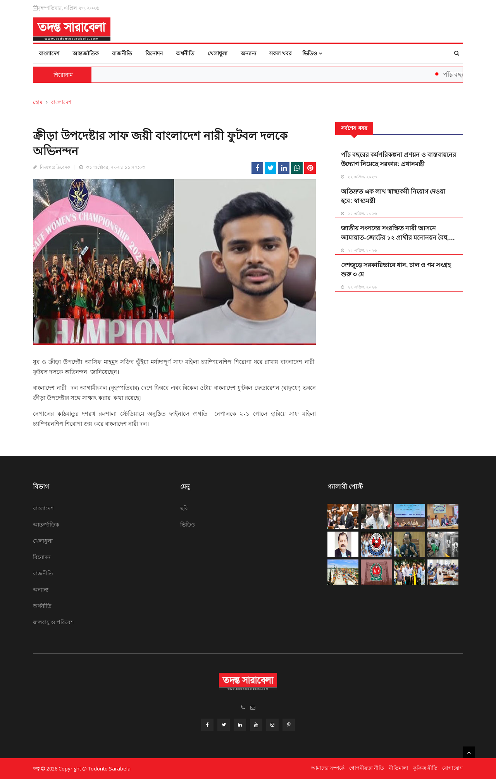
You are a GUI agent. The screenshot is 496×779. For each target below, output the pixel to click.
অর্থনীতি (185, 53)
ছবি (184, 508)
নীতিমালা (398, 767)
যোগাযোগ (452, 767)
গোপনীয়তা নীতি (366, 767)
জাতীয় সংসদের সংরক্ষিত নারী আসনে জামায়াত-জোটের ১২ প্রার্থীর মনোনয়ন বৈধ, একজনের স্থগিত (395, 237)
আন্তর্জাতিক (85, 53)
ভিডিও (312, 53)
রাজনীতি (122, 53)
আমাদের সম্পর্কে (327, 767)
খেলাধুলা (217, 53)
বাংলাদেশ (49, 53)
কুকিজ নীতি (425, 767)
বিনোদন (154, 53)
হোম (38, 102)
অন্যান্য (248, 53)
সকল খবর (280, 53)
